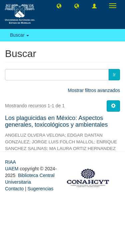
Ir (114, 74)
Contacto (14, 188)
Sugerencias (40, 188)
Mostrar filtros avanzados (94, 90)
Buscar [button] (19, 35)
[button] (59, 5)
